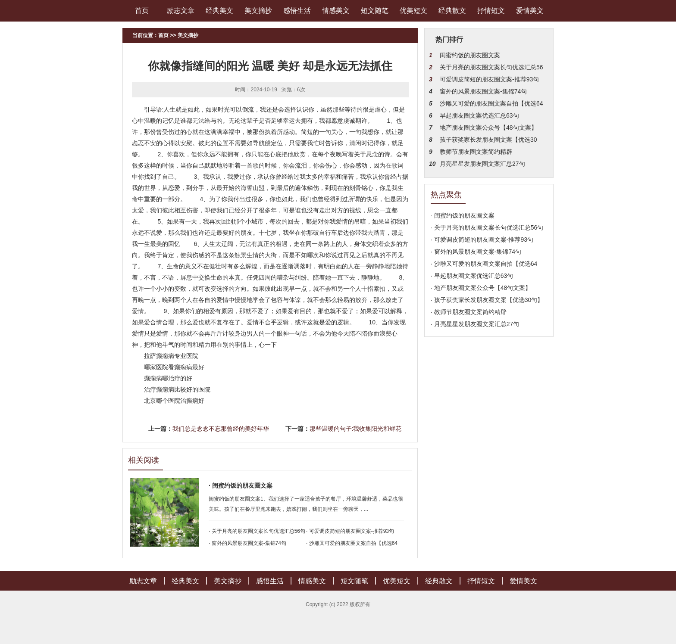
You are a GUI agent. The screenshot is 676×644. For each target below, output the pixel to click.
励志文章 (180, 10)
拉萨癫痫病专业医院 (171, 355)
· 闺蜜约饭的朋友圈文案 (240, 485)
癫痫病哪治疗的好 (168, 378)
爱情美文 (530, 10)
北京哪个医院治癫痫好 (174, 400)
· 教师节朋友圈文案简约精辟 (469, 311)
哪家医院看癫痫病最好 (174, 367)
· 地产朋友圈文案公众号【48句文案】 (481, 287)
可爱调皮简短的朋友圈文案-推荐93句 (489, 79)
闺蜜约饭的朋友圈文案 (470, 55)
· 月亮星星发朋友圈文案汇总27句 (475, 323)
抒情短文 (491, 10)
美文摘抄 (258, 10)
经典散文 (452, 10)
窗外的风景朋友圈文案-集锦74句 (483, 91)
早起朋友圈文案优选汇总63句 (479, 115)
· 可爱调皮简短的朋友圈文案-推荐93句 (350, 531)
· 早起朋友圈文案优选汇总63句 (472, 275)
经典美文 (219, 10)
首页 (142, 10)
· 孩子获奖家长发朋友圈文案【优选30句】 (487, 299)
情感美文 (336, 10)
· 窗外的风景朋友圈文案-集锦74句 (247, 543)
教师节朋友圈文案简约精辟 (476, 151)
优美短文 (413, 10)
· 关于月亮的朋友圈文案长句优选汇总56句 (257, 531)
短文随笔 (374, 10)
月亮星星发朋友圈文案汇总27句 (482, 163)
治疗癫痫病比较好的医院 (177, 389)
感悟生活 (297, 10)
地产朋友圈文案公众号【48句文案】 (488, 127)
